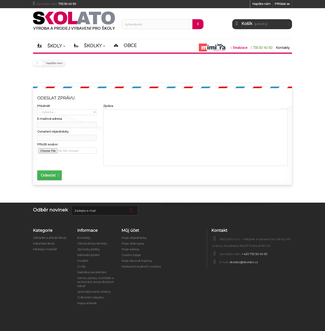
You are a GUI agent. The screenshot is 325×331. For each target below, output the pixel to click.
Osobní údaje (131, 255)
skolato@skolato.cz (244, 262)
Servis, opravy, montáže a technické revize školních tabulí (95, 282)
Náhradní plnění (88, 255)
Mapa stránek (87, 303)
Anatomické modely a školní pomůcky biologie (196, 204)
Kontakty (83, 238)
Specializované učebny (94, 291)
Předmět (43, 106)
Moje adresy (130, 249)
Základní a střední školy (49, 238)
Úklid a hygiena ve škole (248, 204)
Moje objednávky (134, 238)
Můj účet (130, 230)
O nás (81, 266)
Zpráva (108, 106)
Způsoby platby (88, 249)
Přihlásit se (282, 4)
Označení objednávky (53, 131)
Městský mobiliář (45, 249)
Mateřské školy (44, 243)
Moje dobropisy (133, 243)
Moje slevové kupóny (137, 261)
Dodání (82, 261)
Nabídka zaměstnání (91, 272)
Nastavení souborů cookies (141, 266)
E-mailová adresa (49, 118)
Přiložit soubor (47, 144)
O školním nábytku (90, 297)
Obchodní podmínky (92, 243)
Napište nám (261, 4)
